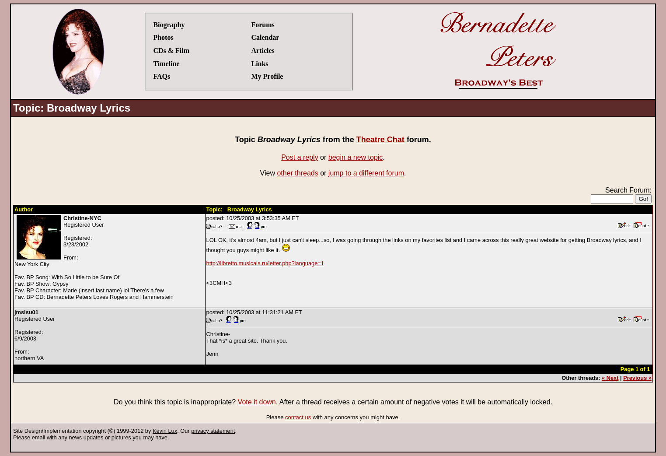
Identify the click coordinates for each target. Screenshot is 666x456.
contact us (298, 417)
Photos (163, 37)
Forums (262, 24)
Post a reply (299, 157)
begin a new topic (355, 157)
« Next (610, 378)
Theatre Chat (380, 139)
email (38, 437)
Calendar (265, 37)
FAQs (161, 76)
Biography (169, 24)
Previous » (637, 378)
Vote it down (257, 402)
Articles (262, 50)
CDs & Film (171, 50)
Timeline (166, 63)
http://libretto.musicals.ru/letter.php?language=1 (265, 263)
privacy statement (213, 431)
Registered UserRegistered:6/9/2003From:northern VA (34, 335)
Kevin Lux (165, 431)
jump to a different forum (366, 173)
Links (259, 63)
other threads (297, 173)
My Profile (267, 76)
